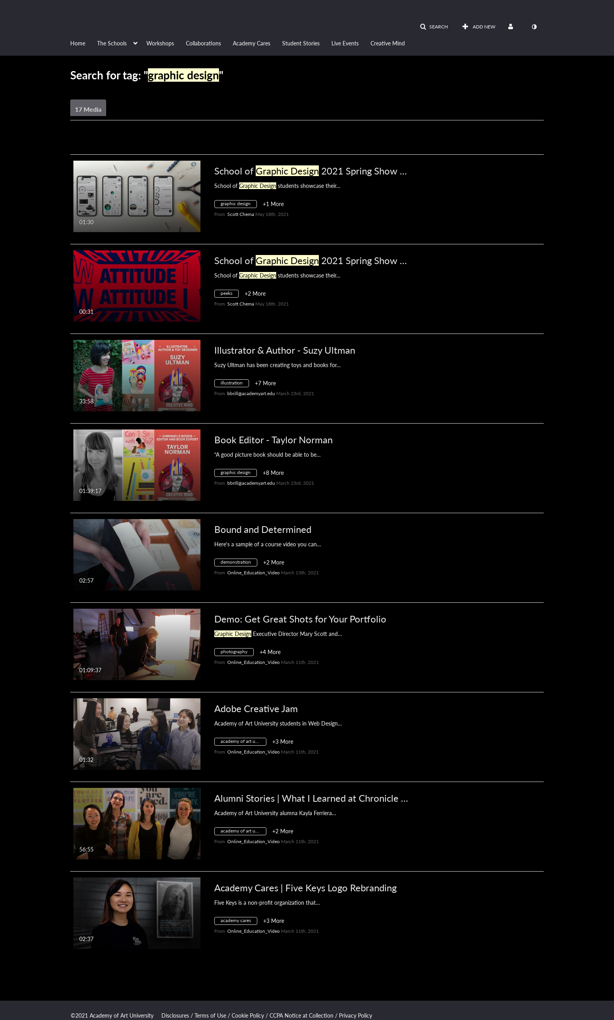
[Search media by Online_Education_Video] (253, 573)
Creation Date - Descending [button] (130, 144)
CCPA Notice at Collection (301, 1015)
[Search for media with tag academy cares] (238, 922)
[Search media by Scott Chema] (240, 214)
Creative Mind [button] (388, 43)
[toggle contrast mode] (534, 27)
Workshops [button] (160, 43)
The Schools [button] (112, 43)
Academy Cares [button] (251, 43)
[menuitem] (83, 43)
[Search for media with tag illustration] (234, 384)
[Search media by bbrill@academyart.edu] (251, 393)
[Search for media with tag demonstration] (238, 563)
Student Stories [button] (301, 43)
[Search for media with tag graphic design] (238, 205)
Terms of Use (210, 1015)
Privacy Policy (355, 1015)
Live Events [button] (345, 43)
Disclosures (175, 1015)
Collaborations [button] (203, 43)
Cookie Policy (248, 1015)
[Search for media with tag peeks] (229, 294)
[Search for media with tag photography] (237, 653)
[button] (434, 27)
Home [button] (77, 43)
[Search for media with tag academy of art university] (243, 742)
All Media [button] (233, 144)
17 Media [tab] (88, 109)
